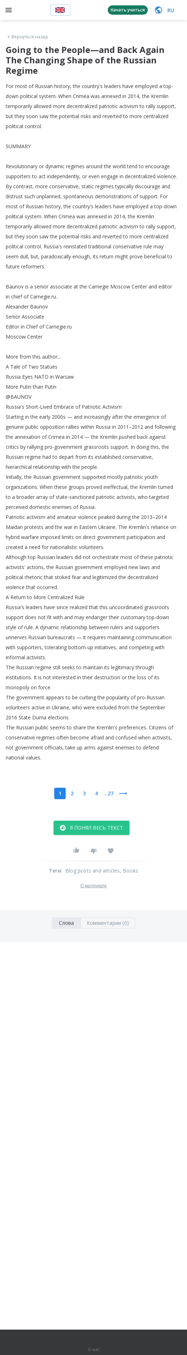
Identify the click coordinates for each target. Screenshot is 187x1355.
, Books (129, 870)
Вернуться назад (27, 37)
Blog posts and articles (92, 870)
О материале (93, 885)
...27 (108, 793)
